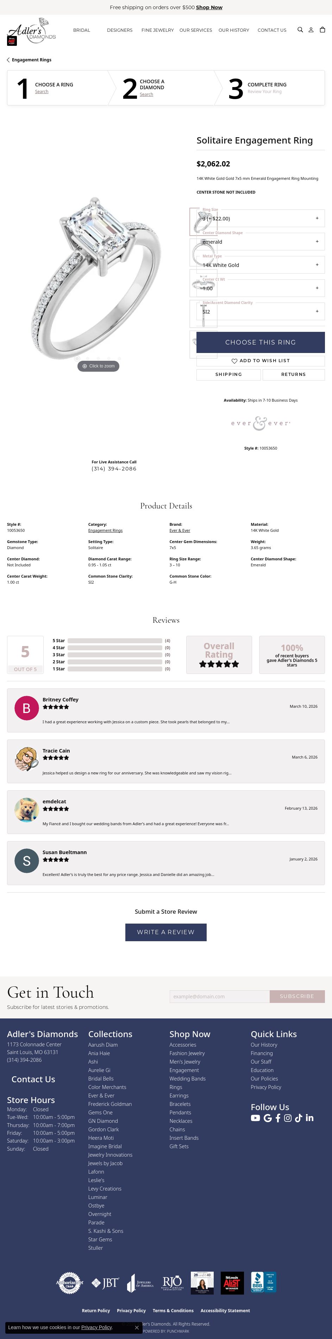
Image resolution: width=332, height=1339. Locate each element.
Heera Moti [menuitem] (101, 1137)
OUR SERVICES (196, 30)
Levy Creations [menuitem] (104, 1188)
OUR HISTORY (234, 30)
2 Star (59, 662)
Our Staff (261, 1061)
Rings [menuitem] (176, 1087)
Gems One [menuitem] (100, 1112)
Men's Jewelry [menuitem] (185, 1061)
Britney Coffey (61, 699)
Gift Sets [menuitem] (179, 1146)
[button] (300, 30)
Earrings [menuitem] (179, 1095)
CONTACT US (272, 30)
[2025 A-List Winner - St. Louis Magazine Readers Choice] (232, 1283)
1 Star (59, 669)
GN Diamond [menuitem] (103, 1121)
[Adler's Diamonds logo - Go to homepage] (31, 30)
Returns (293, 375)
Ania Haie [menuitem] (99, 1053)
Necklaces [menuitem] (181, 1121)
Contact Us (32, 1079)
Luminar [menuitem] (97, 1197)
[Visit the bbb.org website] (263, 1283)
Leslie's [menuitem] (96, 1180)
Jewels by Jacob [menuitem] (105, 1163)
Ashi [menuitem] (93, 1061)
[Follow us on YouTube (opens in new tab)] (255, 1118)
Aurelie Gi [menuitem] (99, 1070)
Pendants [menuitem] (181, 1112)
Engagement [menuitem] (184, 1070)
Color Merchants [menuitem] (107, 1087)
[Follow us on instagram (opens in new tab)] (288, 1118)
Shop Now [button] (209, 7)
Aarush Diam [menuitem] (103, 1044)
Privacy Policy (266, 1087)
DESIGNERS (119, 30)
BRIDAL (81, 30)
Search (42, 91)
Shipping (228, 375)
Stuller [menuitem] (95, 1247)
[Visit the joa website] (140, 1283)
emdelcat (54, 801)
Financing (262, 1053)
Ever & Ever (180, 530)
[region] (98, 282)
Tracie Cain (56, 750)
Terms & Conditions (173, 1311)
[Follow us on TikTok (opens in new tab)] (298, 1118)
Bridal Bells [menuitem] (101, 1078)
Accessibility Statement (225, 1311)
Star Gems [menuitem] (100, 1239)
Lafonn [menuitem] (96, 1171)
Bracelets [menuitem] (180, 1104)
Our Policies (264, 1078)
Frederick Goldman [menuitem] (110, 1104)
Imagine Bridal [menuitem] (105, 1146)
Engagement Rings (31, 60)
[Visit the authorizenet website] (70, 1283)
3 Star (59, 655)
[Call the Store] (24, 1060)
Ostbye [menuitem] (96, 1205)
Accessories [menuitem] (183, 1044)
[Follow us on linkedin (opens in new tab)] (309, 1118)
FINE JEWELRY (158, 30)
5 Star (59, 641)
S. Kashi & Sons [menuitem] (105, 1231)
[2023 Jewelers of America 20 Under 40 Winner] (202, 1283)
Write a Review (166, 932)
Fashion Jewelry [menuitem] (187, 1053)
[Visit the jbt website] (105, 1283)
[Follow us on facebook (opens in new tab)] (278, 1118)
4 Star (59, 648)
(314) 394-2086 (114, 468)
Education (262, 1070)
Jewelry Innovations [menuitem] (110, 1154)
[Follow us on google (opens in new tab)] (268, 1118)
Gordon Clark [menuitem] (103, 1129)
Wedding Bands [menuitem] (188, 1078)
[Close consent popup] (137, 1328)
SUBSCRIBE (297, 996)
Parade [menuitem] (96, 1222)
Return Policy (96, 1311)
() (167, 641)
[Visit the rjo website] (172, 1283)
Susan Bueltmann (65, 852)
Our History (264, 1044)
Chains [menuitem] (177, 1129)
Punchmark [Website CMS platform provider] (178, 1331)
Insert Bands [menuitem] (184, 1137)
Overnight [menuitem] (99, 1214)
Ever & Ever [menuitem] (101, 1095)
